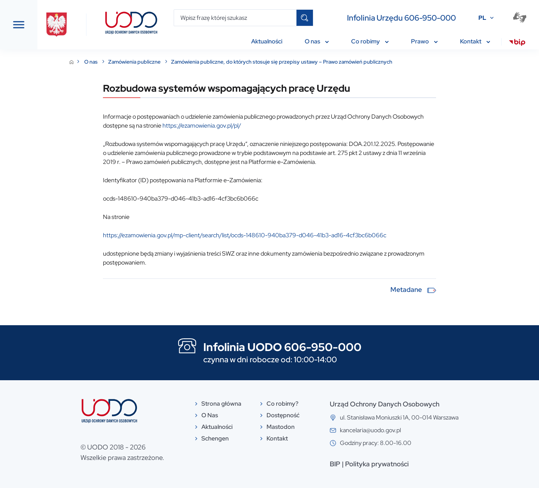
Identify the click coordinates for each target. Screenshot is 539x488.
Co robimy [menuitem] (370, 41)
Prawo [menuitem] (424, 41)
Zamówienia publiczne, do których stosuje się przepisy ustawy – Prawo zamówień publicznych (337, 61)
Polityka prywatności (433, 464)
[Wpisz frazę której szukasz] (235, 17)
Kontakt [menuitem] (475, 41)
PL (482, 18)
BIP (391, 464)
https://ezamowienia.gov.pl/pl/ (258, 125)
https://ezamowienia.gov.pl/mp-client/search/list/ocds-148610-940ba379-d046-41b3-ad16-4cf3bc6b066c (300, 235)
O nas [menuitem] (317, 41)
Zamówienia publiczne (191, 61)
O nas (147, 61)
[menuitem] (517, 43)
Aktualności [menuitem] (266, 41)
